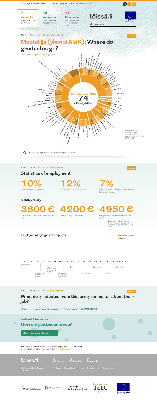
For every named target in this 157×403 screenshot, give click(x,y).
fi (129, 4)
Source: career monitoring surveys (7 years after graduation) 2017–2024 (134, 135)
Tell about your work (83, 4)
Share (133, 36)
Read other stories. (88, 309)
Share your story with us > (36, 333)
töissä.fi (101, 17)
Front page (25, 4)
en (125, 4)
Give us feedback (65, 4)
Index (52, 4)
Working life (35, 35)
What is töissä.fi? (40, 4)
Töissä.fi (24, 35)
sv (134, 4)
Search (92, 24)
